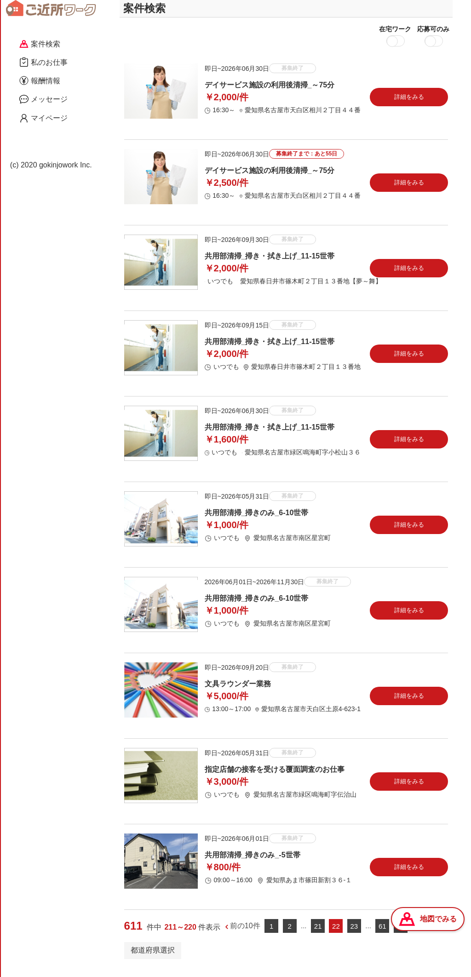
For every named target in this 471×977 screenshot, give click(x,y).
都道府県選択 (153, 958)
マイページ (43, 118)
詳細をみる (409, 104)
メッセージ (43, 98)
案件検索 (39, 44)
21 (318, 934)
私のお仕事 (43, 62)
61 (382, 934)
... (304, 933)
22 (336, 934)
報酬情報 (39, 80)
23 (354, 934)
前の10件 (245, 934)
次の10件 (427, 934)
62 (400, 934)
